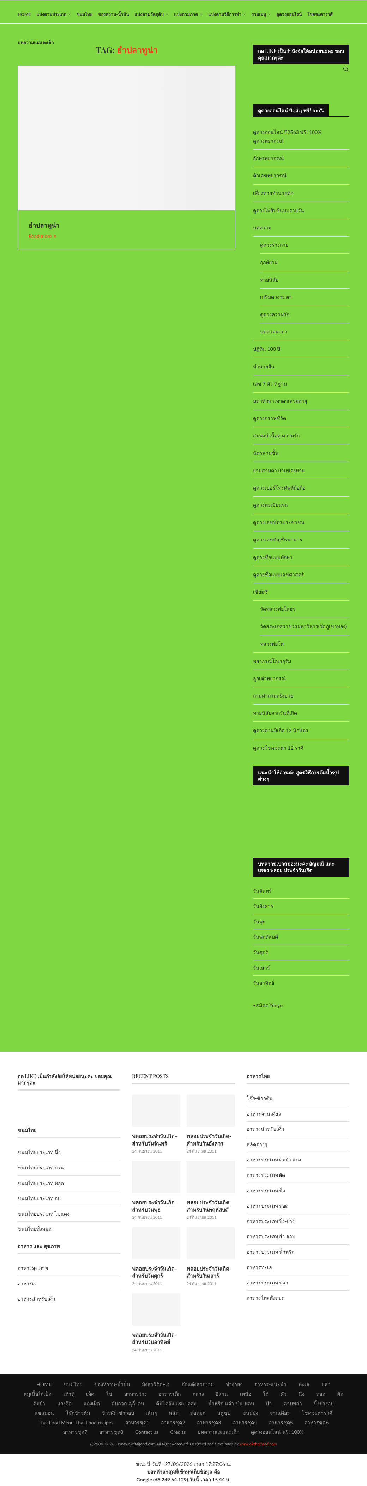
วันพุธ (259, 926)
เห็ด (90, 1396)
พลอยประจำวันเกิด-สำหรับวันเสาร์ (208, 1276)
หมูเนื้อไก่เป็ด (38, 1396)
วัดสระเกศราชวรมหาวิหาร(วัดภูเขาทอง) (303, 631)
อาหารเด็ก (169, 1396)
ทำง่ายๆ (234, 1387)
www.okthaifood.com (258, 1446)
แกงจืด (64, 1406)
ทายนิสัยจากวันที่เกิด (275, 718)
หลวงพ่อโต (272, 649)
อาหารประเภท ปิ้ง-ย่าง (271, 1226)
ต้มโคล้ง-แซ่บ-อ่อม (176, 1406)
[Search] (345, 72)
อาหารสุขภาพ (33, 1273)
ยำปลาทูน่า (44, 230)
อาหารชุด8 (111, 1434)
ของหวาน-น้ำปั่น (113, 14)
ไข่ (109, 1396)
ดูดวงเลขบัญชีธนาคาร (277, 545)
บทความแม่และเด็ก (36, 42)
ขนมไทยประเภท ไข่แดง (44, 1219)
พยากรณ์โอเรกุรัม (272, 666)
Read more (42, 241)
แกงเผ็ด (92, 1406)
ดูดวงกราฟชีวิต (269, 423)
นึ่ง (302, 1396)
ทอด (320, 1396)
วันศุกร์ (260, 957)
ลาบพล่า (293, 1406)
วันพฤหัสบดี (265, 942)
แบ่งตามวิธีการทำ (224, 14)
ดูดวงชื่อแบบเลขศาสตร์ (278, 579)
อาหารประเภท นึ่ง (266, 1195)
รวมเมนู (259, 14)
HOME (24, 14)
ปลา (326, 1387)
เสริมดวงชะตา (276, 302)
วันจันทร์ (262, 896)
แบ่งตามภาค (186, 14)
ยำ (269, 1406)
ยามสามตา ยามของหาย (279, 475)
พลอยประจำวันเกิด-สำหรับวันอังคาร (208, 1145)
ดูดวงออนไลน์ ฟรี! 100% (277, 1434)
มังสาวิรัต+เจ (156, 1387)
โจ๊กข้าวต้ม (78, 1415)
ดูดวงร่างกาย (274, 250)
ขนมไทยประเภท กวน (41, 1173)
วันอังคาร (263, 911)
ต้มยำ (39, 1406)
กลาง (198, 1396)
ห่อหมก (197, 1415)
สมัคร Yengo (269, 1010)
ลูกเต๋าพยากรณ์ (269, 684)
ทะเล (304, 1387)
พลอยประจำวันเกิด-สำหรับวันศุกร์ (153, 1276)
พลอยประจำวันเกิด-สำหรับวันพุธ (153, 1210)
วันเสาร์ (261, 973)
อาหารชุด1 (137, 1425)
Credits (178, 1434)
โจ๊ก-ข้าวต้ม (259, 1103)
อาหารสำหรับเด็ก (36, 1304)
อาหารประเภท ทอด (268, 1211)
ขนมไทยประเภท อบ (39, 1203)
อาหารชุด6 (317, 1425)
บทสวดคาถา (273, 337)
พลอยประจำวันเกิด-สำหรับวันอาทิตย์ (153, 1341)
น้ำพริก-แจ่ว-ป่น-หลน (231, 1406)
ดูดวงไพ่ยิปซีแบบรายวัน (278, 216)
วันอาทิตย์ (263, 988)
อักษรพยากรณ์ (268, 163)
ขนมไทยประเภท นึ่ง (39, 1157)
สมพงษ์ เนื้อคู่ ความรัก (276, 441)
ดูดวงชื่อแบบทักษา (273, 562)
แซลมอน (44, 1415)
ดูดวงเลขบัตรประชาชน (279, 527)
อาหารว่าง (135, 1396)
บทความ (262, 233)
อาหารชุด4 (245, 1425)
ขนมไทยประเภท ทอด (41, 1188)
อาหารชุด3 (209, 1425)
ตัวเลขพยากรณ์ (270, 181)
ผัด (340, 1396)
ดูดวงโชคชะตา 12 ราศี (278, 753)
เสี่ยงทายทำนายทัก (273, 198)
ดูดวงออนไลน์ (289, 14)
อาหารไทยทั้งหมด (266, 1303)
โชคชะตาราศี (320, 14)
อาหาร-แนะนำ (270, 1387)
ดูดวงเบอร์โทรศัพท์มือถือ (279, 493)
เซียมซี (260, 597)
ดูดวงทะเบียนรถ (270, 510)
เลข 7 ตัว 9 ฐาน (270, 389)
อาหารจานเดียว (264, 1119)
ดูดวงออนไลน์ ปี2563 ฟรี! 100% (287, 137)
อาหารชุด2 (173, 1425)
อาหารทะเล (259, 1272)
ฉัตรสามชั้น (266, 458)
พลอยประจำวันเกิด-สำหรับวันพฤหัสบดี (208, 1210)
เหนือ (245, 1396)
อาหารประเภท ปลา (268, 1288)
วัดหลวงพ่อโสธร (278, 614)
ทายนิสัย (269, 285)
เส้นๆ (151, 1415)
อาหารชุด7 (75, 1434)
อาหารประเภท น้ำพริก (271, 1257)
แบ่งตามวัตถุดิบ (149, 14)
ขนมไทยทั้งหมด (35, 1234)
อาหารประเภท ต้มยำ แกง (274, 1165)
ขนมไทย (84, 14)
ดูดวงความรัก (274, 320)
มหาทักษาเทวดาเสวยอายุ (280, 406)
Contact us (146, 1434)
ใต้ (266, 1396)
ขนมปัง (250, 1415)
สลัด (174, 1415)
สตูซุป (223, 1415)
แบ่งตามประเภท (51, 14)
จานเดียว (280, 1415)
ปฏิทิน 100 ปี (267, 354)
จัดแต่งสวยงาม (198, 1387)
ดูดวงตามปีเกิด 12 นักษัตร (280, 735)
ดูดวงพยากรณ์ (268, 146)
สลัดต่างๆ (257, 1150)
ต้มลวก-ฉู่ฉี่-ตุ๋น (128, 1406)
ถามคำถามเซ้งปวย (273, 701)
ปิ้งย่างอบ (324, 1406)
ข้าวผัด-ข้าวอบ (118, 1415)
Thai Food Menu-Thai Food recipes (76, 1425)
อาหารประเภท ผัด (266, 1180)
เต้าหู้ (69, 1396)
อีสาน (222, 1396)
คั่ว (284, 1396)
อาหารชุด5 (281, 1425)
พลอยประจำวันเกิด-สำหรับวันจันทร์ (153, 1145)
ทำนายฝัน (264, 371)
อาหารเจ (27, 1289)
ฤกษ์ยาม (269, 267)
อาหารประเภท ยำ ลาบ (271, 1242)
